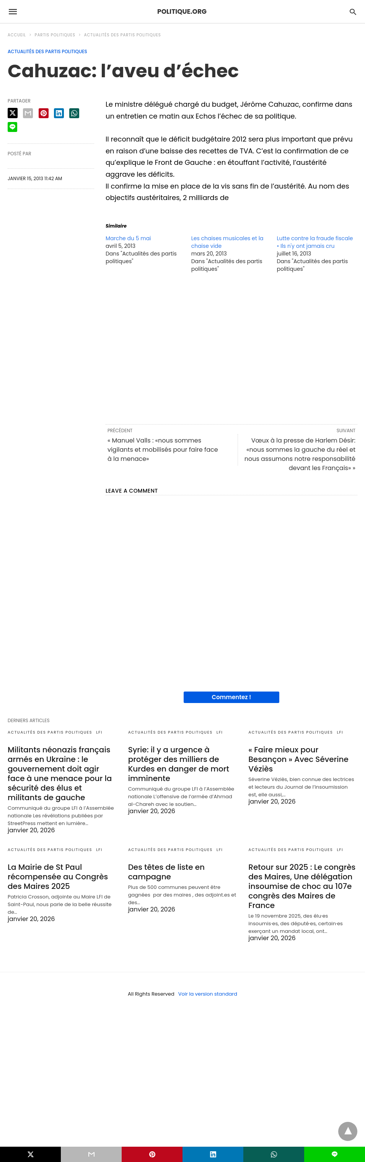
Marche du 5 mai (128, 238)
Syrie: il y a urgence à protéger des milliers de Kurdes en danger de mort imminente (178, 764)
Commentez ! (231, 697)
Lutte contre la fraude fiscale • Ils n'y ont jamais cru (315, 242)
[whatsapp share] (74, 113)
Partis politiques (55, 35)
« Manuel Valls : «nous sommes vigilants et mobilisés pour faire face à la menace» (163, 449)
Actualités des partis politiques (122, 35)
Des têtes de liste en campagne (166, 872)
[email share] (28, 113)
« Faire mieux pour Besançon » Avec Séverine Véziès (298, 759)
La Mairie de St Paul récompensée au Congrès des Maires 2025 (58, 877)
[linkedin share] (59, 113)
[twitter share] (13, 113)
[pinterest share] (44, 113)
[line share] (12, 127)
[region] (231, 347)
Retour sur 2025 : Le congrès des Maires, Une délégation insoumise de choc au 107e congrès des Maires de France (301, 886)
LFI (99, 732)
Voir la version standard (207, 994)
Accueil (17, 35)
